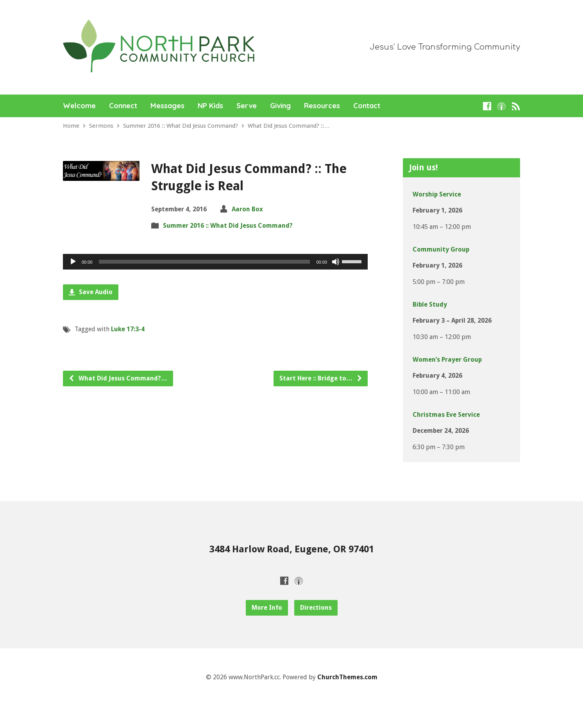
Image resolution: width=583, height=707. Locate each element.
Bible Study (430, 304)
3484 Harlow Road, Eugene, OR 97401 (291, 549)
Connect (123, 105)
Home (71, 125)
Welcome (79, 105)
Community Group (441, 249)
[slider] (204, 262)
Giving (280, 105)
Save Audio (91, 292)
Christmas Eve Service (446, 414)
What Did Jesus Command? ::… (289, 125)
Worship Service (437, 194)
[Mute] (336, 262)
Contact (366, 105)
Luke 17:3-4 (128, 329)
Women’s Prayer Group (447, 359)
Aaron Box (247, 209)
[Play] (73, 262)
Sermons (101, 125)
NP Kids (210, 105)
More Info (267, 607)
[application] (215, 262)
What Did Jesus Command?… (117, 378)
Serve (246, 105)
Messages (167, 105)
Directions (316, 607)
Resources (322, 105)
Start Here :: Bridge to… (321, 378)
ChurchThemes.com (347, 677)
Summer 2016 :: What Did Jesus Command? (180, 125)
